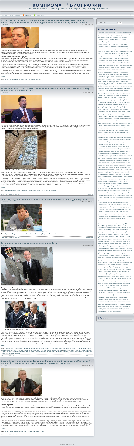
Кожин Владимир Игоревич (117, 148)
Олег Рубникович (124, 207)
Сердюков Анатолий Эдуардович (117, 246)
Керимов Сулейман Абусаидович (116, 135)
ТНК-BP (116, 267)
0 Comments (89, 83)
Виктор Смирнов (109, 74)
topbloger (5, 24)
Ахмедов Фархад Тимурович (125, 51)
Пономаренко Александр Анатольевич (106, 220)
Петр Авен (119, 213)
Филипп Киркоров (102, 281)
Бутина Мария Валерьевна (126, 65)
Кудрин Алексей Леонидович (119, 158)
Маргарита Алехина (125, 178)
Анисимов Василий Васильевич (105, 48)
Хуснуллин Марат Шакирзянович (111, 290)
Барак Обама (45, 348)
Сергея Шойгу (106, 246)
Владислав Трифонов (125, 77)
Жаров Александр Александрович (111, 118)
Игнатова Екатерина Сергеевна (115, 127)
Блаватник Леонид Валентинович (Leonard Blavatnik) (110, 62)
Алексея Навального (117, 42)
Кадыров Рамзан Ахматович (110, 132)
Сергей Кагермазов (102, 243)
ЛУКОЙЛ (123, 169)
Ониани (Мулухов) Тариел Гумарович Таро (117, 209)
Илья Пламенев (122, 128)
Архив (11, 15)
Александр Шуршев (109, 41)
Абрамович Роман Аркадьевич (106, 34)
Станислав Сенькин (122, 259)
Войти (130, 15)
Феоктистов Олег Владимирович (122, 280)
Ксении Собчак (101, 158)
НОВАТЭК (121, 206)
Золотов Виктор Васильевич (108, 123)
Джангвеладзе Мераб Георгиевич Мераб (107, 106)
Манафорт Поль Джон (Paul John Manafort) (122, 176)
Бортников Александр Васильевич (124, 63)
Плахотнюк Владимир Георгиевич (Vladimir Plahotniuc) (110, 216)
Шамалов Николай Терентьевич (111, 299)
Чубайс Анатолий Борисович (111, 297)
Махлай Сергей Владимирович (110, 181)
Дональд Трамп (12, 350)
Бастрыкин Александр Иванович (120, 53)
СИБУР (111, 250)
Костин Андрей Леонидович (112, 155)
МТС (116, 195)
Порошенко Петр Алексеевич (122, 220)
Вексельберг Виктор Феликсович (111, 72)
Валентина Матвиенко (84, 351)
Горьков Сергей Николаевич (125, 92)
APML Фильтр (39, 15)
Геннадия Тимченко (118, 88)
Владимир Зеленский (49, 234)
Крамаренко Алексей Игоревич (122, 156)
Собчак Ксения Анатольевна (104, 257)
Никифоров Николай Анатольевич (105, 204)
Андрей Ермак (25, 234)
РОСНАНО (110, 234)
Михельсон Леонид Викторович (119, 192)
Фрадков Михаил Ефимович (113, 281)
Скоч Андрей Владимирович (114, 252)
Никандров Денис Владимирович (120, 202)
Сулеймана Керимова (123, 260)
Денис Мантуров (123, 100)
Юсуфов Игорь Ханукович (104, 308)
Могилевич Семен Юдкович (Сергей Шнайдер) (119, 193)
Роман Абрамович (126, 232)
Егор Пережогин (111, 114)
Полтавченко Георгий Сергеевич (118, 218)
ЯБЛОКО (109, 309)
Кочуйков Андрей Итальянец (125, 155)
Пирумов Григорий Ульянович (124, 214)
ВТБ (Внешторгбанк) (110, 83)
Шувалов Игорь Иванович (122, 302)
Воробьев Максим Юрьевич (112, 81)
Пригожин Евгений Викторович (119, 221)
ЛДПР (99, 163)
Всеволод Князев (10, 190)
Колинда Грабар (46, 350)
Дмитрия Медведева (114, 107)
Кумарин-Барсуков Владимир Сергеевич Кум (119, 160)
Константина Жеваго (34, 190)
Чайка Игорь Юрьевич (114, 294)
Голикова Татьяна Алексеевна (111, 90)
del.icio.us (17, 83)
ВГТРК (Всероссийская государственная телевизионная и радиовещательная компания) (114, 71)
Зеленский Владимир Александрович (122, 121)
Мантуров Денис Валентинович (105, 178)
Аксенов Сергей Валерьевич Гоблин (113, 37)
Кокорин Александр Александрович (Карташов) (114, 149)
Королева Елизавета (55, 351)
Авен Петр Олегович (110, 35)
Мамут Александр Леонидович (105, 176)
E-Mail (2, 83)
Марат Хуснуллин (117, 178)
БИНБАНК (115, 60)
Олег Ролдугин (116, 207)
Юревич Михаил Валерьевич (124, 304)
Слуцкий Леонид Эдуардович (110, 253)
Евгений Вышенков (102, 113)
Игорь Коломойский (127, 127)
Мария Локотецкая (102, 179)
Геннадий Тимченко (109, 88)
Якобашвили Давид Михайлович (119, 309)
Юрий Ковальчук (102, 306)
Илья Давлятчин (115, 128)
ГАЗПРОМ (106, 85)
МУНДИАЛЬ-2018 (121, 195)
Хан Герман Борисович (122, 285)
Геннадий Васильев (35, 79)
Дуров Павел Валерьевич (111, 111)
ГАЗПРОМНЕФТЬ (121, 84)
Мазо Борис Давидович (109, 172)
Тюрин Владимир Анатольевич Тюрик (114, 274)
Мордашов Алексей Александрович (106, 195)
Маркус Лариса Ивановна (113, 179)
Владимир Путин (34, 350)
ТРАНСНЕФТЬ (125, 271)
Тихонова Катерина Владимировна (110, 266)
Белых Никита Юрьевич (108, 58)
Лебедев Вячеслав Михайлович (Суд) (109, 163)
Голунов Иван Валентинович (111, 92)
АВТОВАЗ (118, 35)
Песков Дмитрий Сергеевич (110, 213)
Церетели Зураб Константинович (105, 292)
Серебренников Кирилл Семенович (106, 248)
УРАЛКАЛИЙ (108, 276)
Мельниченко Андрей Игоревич (105, 186)
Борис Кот (8, 234)
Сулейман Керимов (113, 260)
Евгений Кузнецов (22, 79)
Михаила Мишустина (125, 190)
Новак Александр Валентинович (111, 206)
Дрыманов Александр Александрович (110, 109)
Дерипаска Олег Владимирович (106, 102)
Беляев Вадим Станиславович (121, 58)
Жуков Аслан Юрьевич (109, 120)
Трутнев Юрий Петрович (103, 273)
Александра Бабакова (49, 190)
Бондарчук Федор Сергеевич (109, 63)
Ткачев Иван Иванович (109, 267)
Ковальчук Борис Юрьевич (110, 144)
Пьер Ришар (16, 234)
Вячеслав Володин (28, 351)
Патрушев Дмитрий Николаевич (111, 211)
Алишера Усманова (102, 44)
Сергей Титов (109, 245)
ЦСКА (114, 292)
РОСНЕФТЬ (117, 234)
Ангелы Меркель (57, 350)
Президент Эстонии (41, 351)
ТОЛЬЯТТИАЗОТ (102, 269)
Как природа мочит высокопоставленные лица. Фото (29, 243)
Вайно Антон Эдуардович (103, 67)
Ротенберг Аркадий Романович (116, 236)
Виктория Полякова (118, 74)
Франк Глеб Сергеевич (103, 283)
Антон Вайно (63, 348)
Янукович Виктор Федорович (114, 311)
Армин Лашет (35, 348)
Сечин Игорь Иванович (121, 248)
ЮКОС (115, 304)
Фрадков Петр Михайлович (126, 281)
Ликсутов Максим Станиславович (111, 167)
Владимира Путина (115, 77)
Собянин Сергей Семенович (119, 257)
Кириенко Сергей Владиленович (116, 137)
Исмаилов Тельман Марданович (113, 130)
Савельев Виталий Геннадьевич (115, 239)
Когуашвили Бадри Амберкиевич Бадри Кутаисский (117, 146)
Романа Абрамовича (102, 234)
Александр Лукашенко (69, 351)
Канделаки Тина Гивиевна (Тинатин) (115, 134)
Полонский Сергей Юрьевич (104, 218)
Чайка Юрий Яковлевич (125, 294)
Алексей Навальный (118, 41)
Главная (4, 15)
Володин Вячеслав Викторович (105, 79)
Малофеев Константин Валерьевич (106, 174)
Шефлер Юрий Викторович (111, 301)
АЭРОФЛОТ (100, 53)
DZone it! (11, 83)
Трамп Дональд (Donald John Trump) (112, 271)
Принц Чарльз (71, 348)
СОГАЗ (128, 257)
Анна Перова (116, 48)
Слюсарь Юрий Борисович (124, 253)
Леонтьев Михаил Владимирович (105, 165)
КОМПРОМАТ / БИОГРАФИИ (67, 5)
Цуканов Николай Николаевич (123, 292)
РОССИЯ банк (124, 234)
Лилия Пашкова (123, 167)
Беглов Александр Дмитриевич (119, 55)
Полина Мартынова (127, 216)
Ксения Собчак (108, 158)
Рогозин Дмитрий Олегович (118, 231)
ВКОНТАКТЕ (111, 76)
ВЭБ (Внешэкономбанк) (121, 83)
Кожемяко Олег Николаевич (104, 148)
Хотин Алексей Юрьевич (119, 288)
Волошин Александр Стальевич (120, 79)
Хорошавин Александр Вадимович (106, 288)
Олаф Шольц (9, 348)
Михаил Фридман (116, 190)
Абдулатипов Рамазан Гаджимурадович (107, 32)
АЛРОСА (110, 44)
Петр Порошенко (126, 213)
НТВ (104, 207)
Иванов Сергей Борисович (114, 125)
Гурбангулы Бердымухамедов (10, 353)
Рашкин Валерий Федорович (118, 229)
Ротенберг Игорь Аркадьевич (114, 237)
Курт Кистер (27, 348)
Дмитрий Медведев (15, 351)
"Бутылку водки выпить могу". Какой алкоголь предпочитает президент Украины (44, 199)
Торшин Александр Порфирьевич (113, 269)
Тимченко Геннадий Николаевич (114, 264)
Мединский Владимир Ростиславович (118, 185)
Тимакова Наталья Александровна (116, 262)
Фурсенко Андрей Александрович (109, 285)
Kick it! (6, 83)
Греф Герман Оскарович (103, 93)
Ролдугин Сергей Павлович (115, 232)
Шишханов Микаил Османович (109, 302)
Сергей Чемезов (116, 245)
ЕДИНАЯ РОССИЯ (108, 116)
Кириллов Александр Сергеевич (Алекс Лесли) (119, 139)
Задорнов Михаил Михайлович (122, 120)
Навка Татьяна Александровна (111, 200)
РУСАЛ (123, 237)
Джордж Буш (18, 348)
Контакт (17, 15)
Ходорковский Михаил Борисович (119, 287)
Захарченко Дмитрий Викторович (105, 121)
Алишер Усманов (126, 42)
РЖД (110, 231)
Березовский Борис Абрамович (105, 60)
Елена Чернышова (119, 116)
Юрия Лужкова (126, 306)
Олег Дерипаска (108, 207)
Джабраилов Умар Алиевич (120, 104)
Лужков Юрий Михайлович (114, 169)
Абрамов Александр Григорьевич (124, 32)
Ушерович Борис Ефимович (115, 278)
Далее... (3, 76)
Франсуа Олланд (23, 350)
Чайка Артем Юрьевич (103, 294)
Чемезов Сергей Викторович (115, 295)
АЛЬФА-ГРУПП (115, 44)
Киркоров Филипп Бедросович (105, 141)
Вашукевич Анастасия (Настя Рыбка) (114, 69)
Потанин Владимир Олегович (104, 221)
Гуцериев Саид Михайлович (112, 99)
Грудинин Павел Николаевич (112, 95)
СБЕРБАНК (113, 241)
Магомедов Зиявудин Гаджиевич (111, 170)
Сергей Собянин (101, 245)
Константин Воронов (112, 153)
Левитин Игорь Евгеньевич (125, 163)
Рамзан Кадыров (107, 229)
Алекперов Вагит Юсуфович (115, 39)
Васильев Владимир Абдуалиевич (117, 67)
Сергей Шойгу (81, 348)
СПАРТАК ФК (101, 259)
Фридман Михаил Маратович (115, 283)
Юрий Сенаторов (110, 306)
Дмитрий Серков (105, 107)
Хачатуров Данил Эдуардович (105, 287)
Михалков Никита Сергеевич (104, 192)
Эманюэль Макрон (69, 350)
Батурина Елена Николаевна (104, 55)
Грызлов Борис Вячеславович (110, 97)
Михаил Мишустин (107, 190)
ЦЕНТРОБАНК (123, 290)
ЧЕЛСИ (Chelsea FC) (102, 295)
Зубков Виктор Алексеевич (121, 123)
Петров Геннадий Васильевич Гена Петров (107, 214)
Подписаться (27, 15)
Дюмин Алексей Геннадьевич (124, 111)
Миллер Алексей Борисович (119, 186)
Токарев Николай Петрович (125, 267)
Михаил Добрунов (124, 188)
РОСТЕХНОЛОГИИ (103, 236)
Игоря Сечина (107, 128)
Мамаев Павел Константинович (122, 174)
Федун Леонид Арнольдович (108, 280)
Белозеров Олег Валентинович (114, 56)
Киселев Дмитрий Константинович (120, 141)
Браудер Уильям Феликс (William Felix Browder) (108, 65)
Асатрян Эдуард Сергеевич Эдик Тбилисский (108, 51)
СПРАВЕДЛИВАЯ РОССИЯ (111, 259)
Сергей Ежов (9, 431)
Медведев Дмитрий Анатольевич (113, 183)
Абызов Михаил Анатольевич (121, 34)
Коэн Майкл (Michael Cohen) (104, 156)
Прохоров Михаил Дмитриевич (114, 223)
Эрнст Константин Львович (108, 304)
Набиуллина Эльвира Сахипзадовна (110, 199)
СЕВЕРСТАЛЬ (120, 241)
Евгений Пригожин (120, 113)
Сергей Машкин (110, 243)
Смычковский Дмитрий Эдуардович (106, 255)
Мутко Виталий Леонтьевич (109, 197)
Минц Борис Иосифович (113, 188)
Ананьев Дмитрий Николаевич (111, 46)
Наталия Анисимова (107, 202)
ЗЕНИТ (99, 123)
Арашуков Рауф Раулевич (125, 49)
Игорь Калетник (29, 431)
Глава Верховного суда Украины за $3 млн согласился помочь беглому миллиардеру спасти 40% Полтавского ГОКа (46, 89)
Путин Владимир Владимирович (112, 224)
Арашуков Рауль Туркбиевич (112, 49)
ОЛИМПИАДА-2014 (102, 209)
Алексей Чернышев (107, 42)
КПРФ (112, 156)
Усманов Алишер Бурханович (118, 276)
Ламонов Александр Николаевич (123, 162)
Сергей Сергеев (126, 243)
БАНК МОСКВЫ (107, 53)
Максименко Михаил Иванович (122, 172)
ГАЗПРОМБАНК (112, 84)
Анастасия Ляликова (123, 46)
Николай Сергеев (118, 204)
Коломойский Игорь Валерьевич (118, 151)
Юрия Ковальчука (118, 306)
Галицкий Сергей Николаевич (115, 86)
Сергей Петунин (118, 243)
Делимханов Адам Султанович (112, 100)
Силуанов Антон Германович (119, 250)
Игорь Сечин (101, 128)
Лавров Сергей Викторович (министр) (106, 162)
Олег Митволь (18, 431)
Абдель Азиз (54, 348)
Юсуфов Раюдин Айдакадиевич (117, 308)
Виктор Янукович (10, 79)
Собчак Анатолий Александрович (122, 255)
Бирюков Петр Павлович (123, 60)
